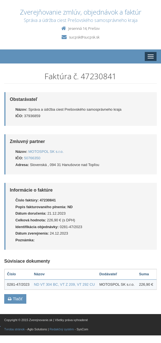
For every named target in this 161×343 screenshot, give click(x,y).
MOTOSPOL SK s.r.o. (46, 151)
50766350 (32, 158)
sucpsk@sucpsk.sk (84, 37)
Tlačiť (15, 299)
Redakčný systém (62, 329)
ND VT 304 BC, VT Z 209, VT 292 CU (64, 284)
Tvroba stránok (14, 329)
